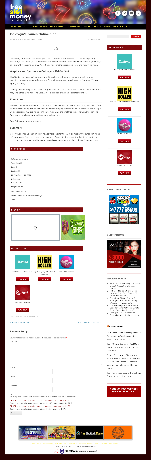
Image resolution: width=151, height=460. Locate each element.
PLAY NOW (44, 279)
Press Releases (113, 443)
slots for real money (28, 26)
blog (128, 26)
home (13, 26)
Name (12, 367)
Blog (33, 443)
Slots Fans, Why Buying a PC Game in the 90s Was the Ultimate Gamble (125, 285)
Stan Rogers (25, 39)
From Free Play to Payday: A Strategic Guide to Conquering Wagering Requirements (123, 300)
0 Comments (95, 39)
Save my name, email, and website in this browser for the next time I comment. (43, 397)
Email (12, 377)
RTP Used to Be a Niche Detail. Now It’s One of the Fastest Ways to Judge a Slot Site (124, 293)
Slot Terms (58, 443)
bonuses (44, 26)
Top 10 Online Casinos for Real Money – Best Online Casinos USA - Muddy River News (123, 347)
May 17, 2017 (37, 39)
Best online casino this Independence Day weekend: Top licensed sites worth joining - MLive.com (124, 336)
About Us (104, 443)
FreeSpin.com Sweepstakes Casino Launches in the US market (125, 314)
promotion (118, 26)
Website (13, 386)
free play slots (75, 26)
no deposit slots (57, 26)
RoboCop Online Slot (19, 322)
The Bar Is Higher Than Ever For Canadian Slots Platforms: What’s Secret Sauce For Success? (124, 307)
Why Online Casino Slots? (45, 443)
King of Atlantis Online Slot (90, 322)
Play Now (22, 279)
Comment (15, 341)
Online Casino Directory (84, 443)
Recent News (116, 326)
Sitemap (96, 443)
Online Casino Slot (92, 26)
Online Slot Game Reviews (25, 316)
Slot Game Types (69, 443)
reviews (107, 26)
